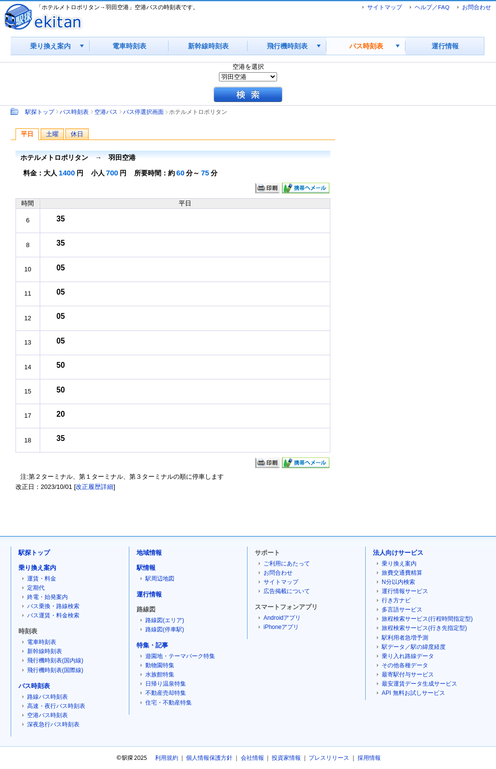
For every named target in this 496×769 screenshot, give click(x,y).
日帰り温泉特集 (165, 683)
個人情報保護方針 (209, 757)
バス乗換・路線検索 (53, 606)
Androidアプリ (282, 617)
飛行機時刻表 (287, 46)
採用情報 (369, 757)
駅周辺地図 (159, 578)
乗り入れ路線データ (408, 656)
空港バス (106, 112)
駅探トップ (39, 112)
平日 (27, 134)
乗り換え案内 (50, 46)
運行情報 (445, 46)
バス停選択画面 (143, 112)
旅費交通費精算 (402, 572)
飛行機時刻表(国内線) (55, 660)
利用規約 (166, 757)
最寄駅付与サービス (408, 674)
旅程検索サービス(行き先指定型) (424, 628)
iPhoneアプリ (281, 627)
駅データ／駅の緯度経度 (414, 646)
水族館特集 (159, 674)
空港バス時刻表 (47, 715)
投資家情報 (286, 757)
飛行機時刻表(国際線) (55, 670)
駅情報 (146, 567)
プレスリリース (329, 757)
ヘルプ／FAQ (432, 7)
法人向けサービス (398, 552)
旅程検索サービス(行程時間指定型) (427, 618)
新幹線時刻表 (208, 46)
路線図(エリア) (164, 620)
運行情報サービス (405, 591)
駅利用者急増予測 (405, 637)
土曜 (52, 134)
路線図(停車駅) (164, 629)
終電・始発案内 (47, 597)
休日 (77, 134)
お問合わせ (476, 7)
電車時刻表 (129, 46)
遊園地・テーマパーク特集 (180, 656)
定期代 (36, 587)
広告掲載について (287, 591)
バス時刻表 (366, 46)
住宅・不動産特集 (168, 702)
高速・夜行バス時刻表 (56, 706)
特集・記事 (152, 645)
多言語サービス (402, 609)
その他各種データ (405, 665)
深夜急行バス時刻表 (53, 724)
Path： (15, 111)
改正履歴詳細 (94, 486)
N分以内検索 (398, 582)
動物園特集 (159, 665)
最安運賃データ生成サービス (419, 683)
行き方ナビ (396, 600)
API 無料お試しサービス (413, 693)
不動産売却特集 (165, 693)
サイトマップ (384, 7)
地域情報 (149, 552)
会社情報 (252, 757)
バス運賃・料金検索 (53, 615)
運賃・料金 (41, 578)
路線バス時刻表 (47, 696)
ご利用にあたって (287, 563)
